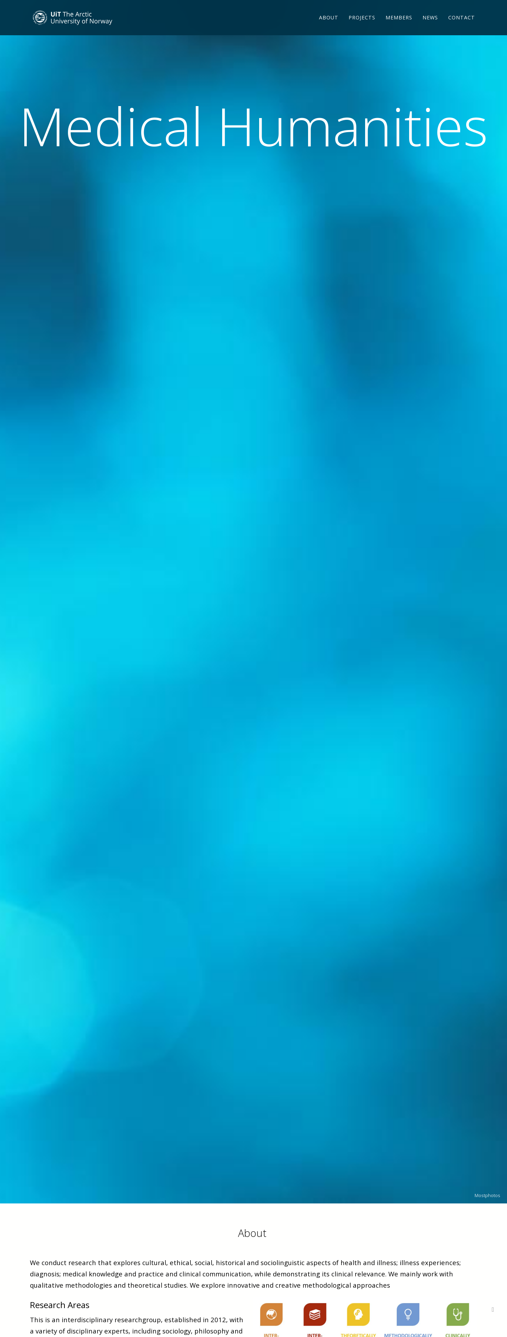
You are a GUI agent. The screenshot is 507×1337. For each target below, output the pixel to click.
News (430, 26)
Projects (362, 26)
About (328, 26)
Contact (461, 26)
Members (399, 26)
